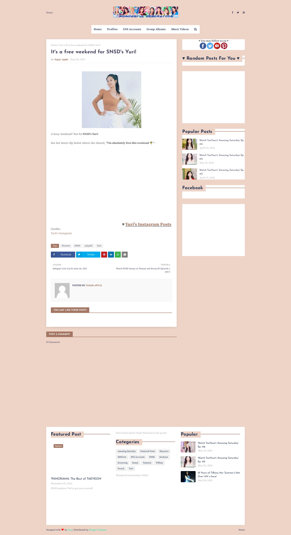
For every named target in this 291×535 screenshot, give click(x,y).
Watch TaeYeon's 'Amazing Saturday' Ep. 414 (221, 142)
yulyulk (88, 245)
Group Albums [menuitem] (156, 29)
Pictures (66, 245)
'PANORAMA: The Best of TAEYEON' (76, 478)
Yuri (61, 45)
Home (49, 12)
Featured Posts (147, 451)
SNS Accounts (138, 457)
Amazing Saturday (127, 451)
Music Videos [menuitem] (180, 29)
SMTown (122, 457)
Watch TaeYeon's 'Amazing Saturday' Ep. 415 (221, 157)
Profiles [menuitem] (112, 29)
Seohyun (163, 457)
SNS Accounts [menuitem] (132, 29)
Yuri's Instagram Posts (148, 224)
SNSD (77, 245)
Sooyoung (122, 462)
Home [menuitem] (98, 29)
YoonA (121, 468)
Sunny (135, 462)
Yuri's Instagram (61, 233)
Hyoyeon (164, 451)
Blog (70, 529)
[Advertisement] (213, 97)
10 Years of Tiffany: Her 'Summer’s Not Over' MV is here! (219, 475)
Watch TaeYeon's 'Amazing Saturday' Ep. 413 (221, 172)
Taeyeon (147, 462)
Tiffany (159, 462)
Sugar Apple (61, 59)
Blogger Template (98, 529)
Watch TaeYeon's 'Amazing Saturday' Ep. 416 (218, 445)
